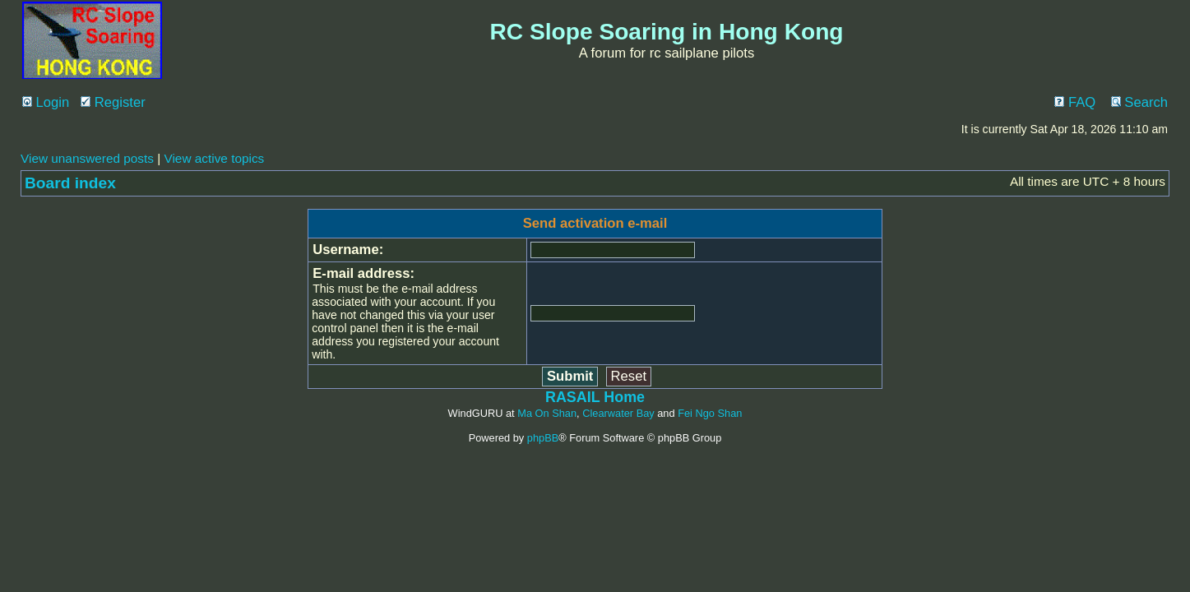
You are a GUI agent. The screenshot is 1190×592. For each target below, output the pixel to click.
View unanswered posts (87, 158)
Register (113, 102)
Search (1139, 102)
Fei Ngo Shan (710, 413)
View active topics (214, 158)
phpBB (542, 438)
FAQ (1074, 102)
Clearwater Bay (618, 413)
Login (45, 102)
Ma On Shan (546, 413)
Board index (70, 183)
